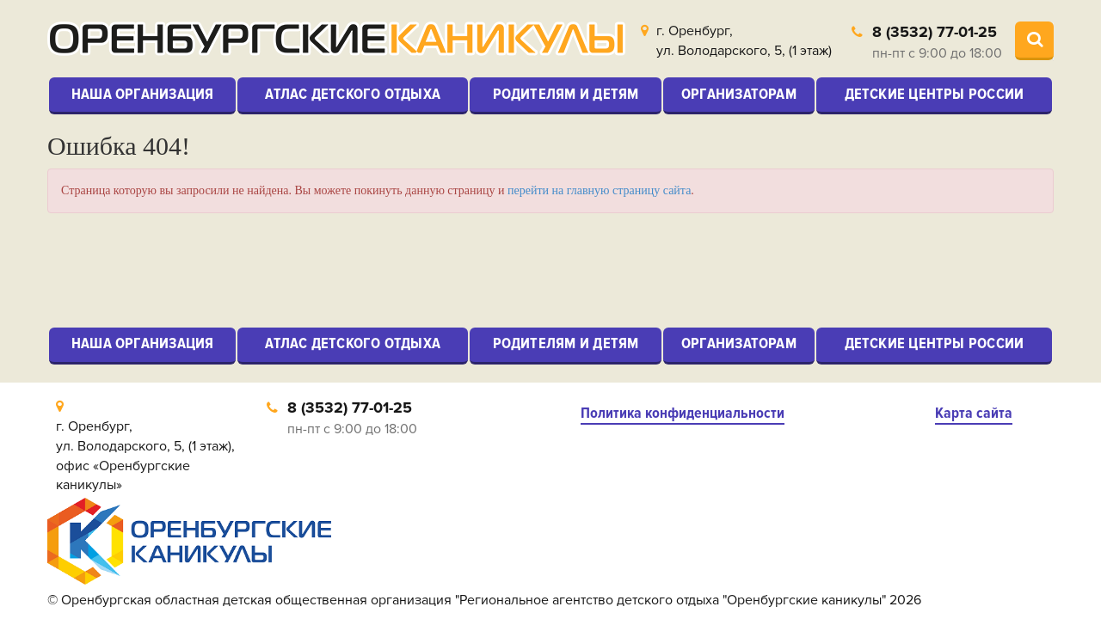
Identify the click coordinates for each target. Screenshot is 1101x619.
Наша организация (142, 93)
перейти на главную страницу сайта (599, 190)
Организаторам (739, 93)
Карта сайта (973, 413)
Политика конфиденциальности (682, 413)
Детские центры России (934, 93)
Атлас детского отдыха (352, 93)
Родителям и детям (566, 93)
